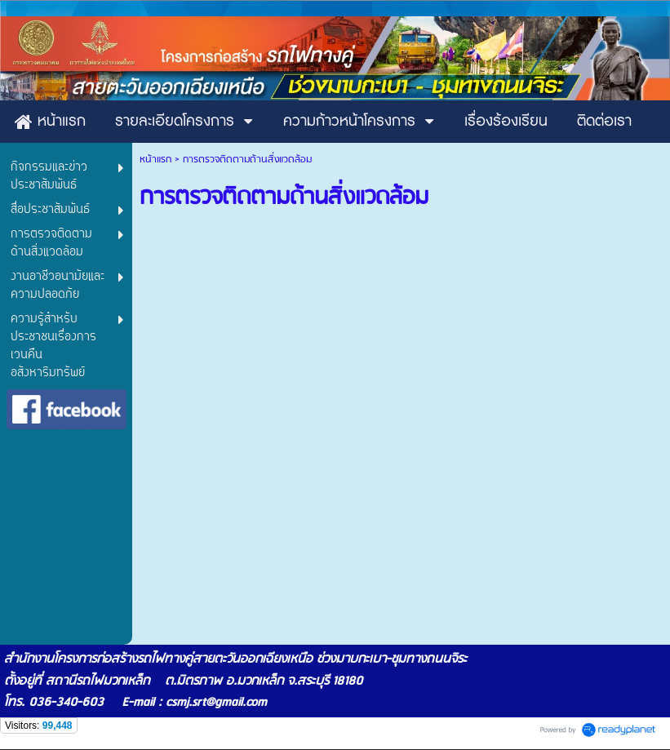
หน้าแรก (155, 159)
